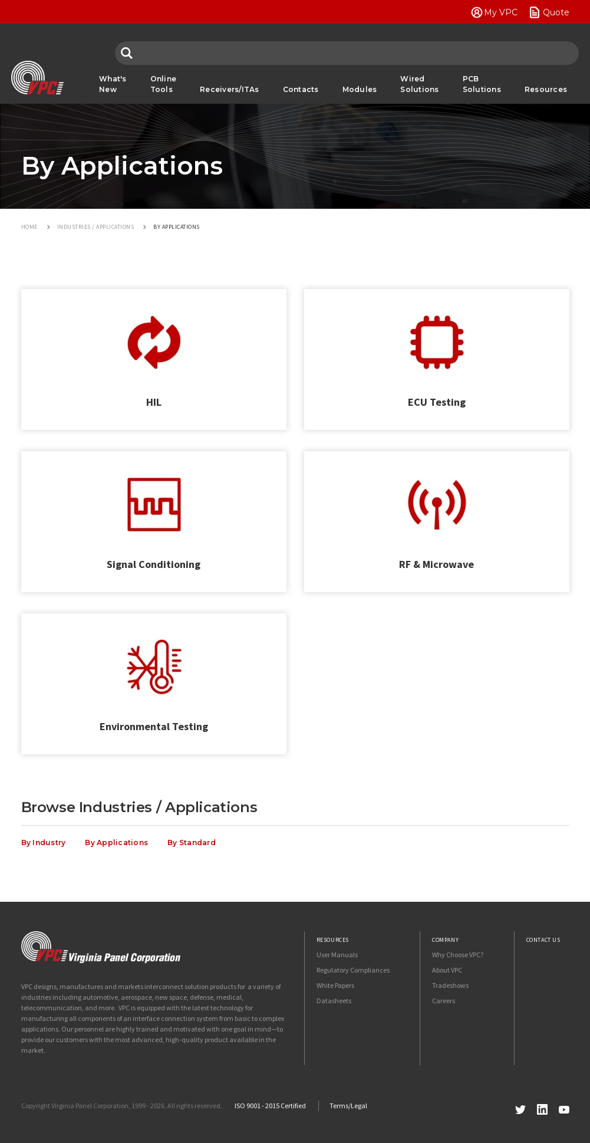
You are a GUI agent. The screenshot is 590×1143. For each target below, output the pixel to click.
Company (445, 940)
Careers (443, 1000)
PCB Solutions (482, 84)
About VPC (447, 969)
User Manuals (337, 954)
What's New (113, 84)
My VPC (501, 12)
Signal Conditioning (153, 564)
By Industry (43, 842)
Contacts (301, 89)
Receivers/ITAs (229, 89)
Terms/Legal (348, 1105)
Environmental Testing (154, 726)
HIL (153, 402)
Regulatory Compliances (353, 969)
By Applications (116, 842)
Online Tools (163, 84)
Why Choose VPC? (457, 954)
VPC (37, 78)
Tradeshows (450, 985)
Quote (556, 12)
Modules (359, 89)
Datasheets (334, 1000)
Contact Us (543, 940)
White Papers (335, 985)
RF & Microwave (436, 564)
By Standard (191, 842)
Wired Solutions (419, 84)
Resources (546, 89)
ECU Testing (437, 402)
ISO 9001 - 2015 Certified (270, 1105)
